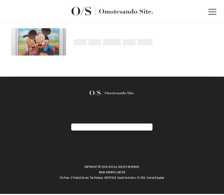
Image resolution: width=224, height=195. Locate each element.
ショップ (112, 158)
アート (80, 42)
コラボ (95, 42)
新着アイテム (112, 145)
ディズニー (112, 42)
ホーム (112, 140)
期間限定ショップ (112, 153)
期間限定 (145, 42)
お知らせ (112, 149)
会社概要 (112, 162)
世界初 (129, 42)
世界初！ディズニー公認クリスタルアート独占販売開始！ (130, 33)
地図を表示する (112, 127)
